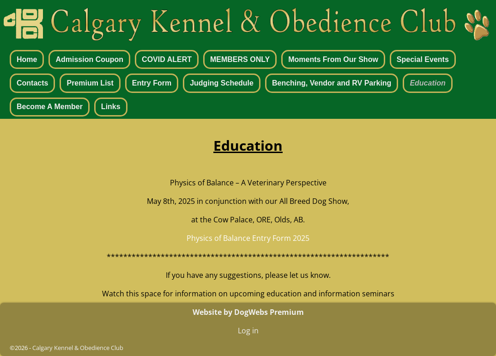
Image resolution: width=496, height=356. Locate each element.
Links (111, 106)
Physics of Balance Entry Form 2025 (248, 238)
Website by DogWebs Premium (248, 312)
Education (427, 83)
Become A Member (50, 106)
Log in (248, 330)
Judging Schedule (222, 83)
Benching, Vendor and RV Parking (331, 83)
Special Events (423, 59)
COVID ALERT (167, 59)
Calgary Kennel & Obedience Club (77, 348)
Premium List (90, 83)
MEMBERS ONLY (240, 59)
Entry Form (151, 83)
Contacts (32, 83)
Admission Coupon (89, 59)
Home (27, 59)
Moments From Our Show (333, 59)
